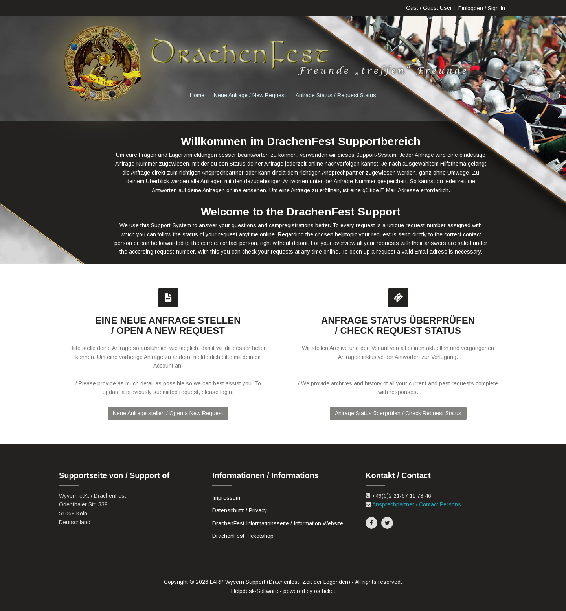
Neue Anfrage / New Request (250, 95)
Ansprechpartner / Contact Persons (416, 504)
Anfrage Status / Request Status (336, 95)
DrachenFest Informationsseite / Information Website (277, 523)
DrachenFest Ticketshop (243, 536)
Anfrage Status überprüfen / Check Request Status (398, 413)
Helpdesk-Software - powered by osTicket (283, 591)
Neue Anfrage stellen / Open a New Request (168, 413)
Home (197, 95)
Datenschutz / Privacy (239, 510)
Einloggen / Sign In (481, 8)
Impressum (226, 498)
